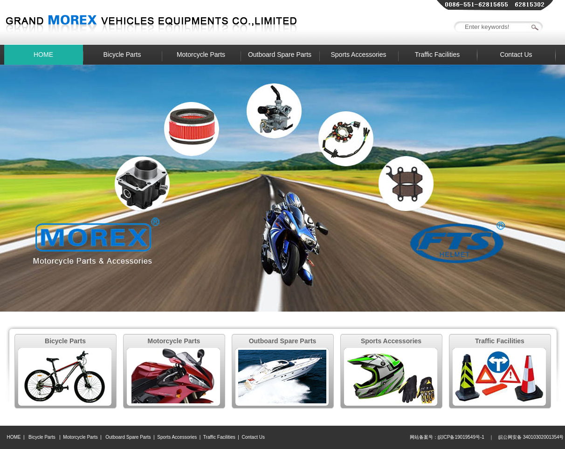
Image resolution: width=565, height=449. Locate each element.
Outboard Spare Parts (279, 54)
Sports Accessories (358, 54)
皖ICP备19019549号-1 (461, 437)
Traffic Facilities (437, 54)
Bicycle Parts (122, 54)
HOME (43, 54)
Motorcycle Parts (201, 54)
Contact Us (516, 54)
